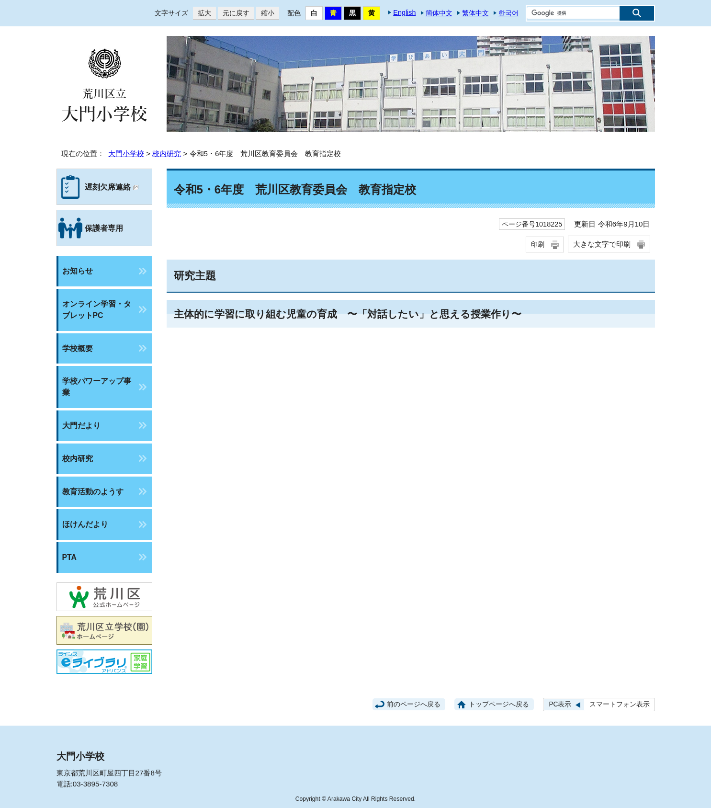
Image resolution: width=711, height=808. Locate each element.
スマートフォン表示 (619, 704)
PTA (69, 557)
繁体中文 (475, 13)
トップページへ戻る (499, 704)
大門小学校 (126, 153)
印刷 (537, 244)
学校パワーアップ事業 (96, 387)
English (404, 12)
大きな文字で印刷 (602, 244)
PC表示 (560, 704)
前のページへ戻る (413, 704)
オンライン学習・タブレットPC (96, 309)
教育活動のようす (93, 492)
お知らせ (77, 271)
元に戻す (233, 13)
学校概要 (77, 348)
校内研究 (166, 153)
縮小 (265, 13)
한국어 (508, 13)
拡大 (202, 13)
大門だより (81, 425)
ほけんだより (85, 524)
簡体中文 (439, 13)
